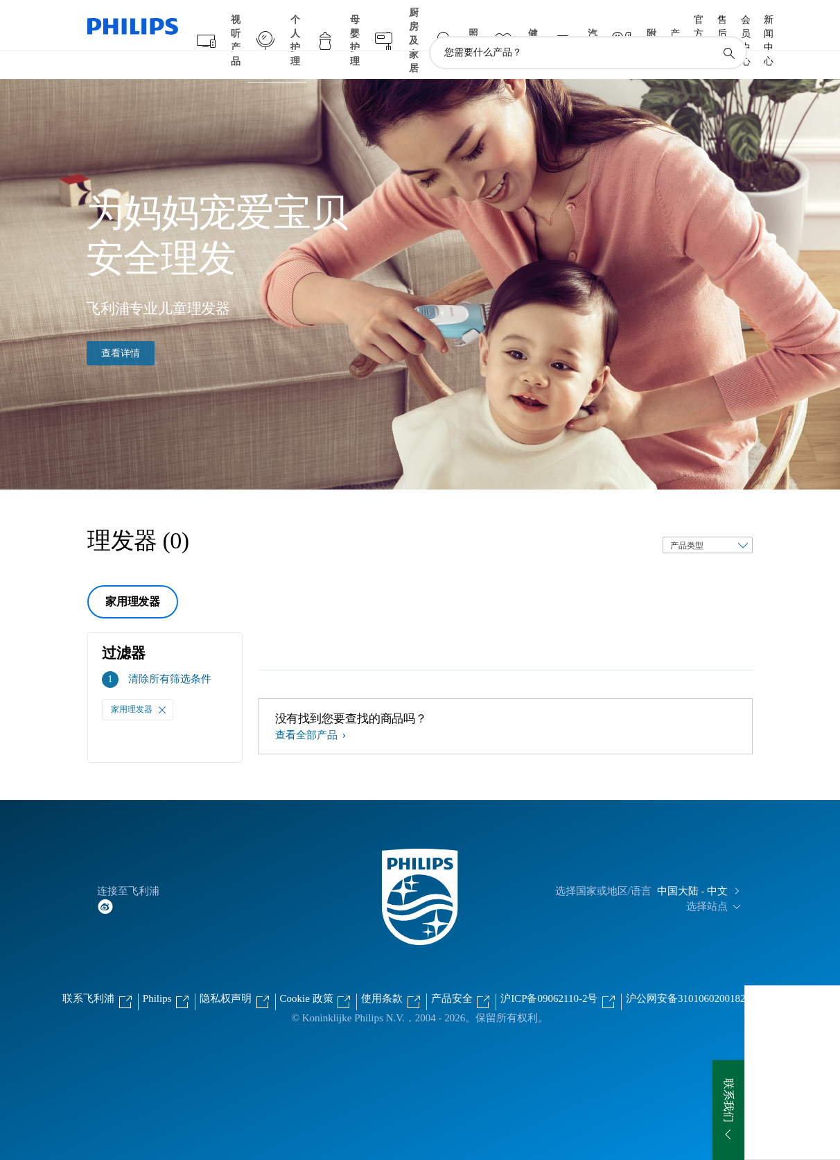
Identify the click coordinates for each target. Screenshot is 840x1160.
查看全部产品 (307, 707)
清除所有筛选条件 (169, 651)
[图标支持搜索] (728, 26)
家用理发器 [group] (132, 574)
